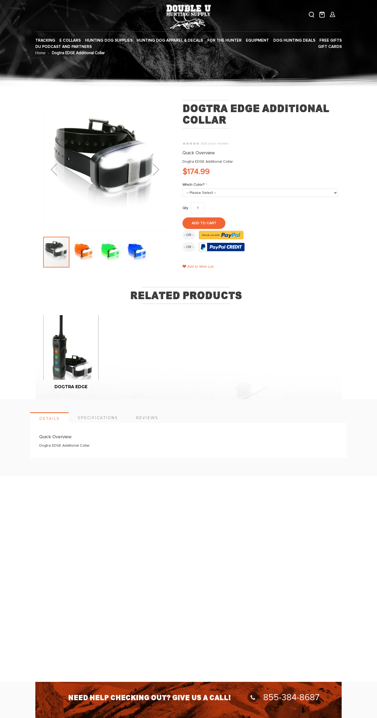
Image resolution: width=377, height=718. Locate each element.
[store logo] (188, 16)
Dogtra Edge (70, 386)
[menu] (188, 43)
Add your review (214, 143)
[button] (83, 252)
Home (40, 53)
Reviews (147, 417)
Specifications (98, 417)
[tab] (49, 417)
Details (49, 418)
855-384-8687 (283, 697)
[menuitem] (45, 40)
